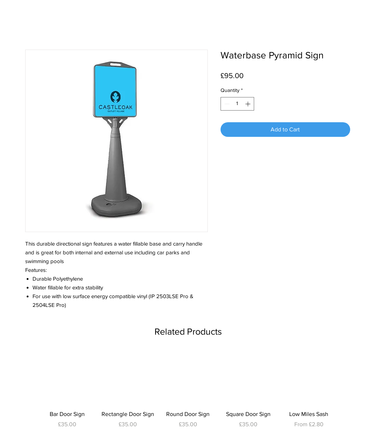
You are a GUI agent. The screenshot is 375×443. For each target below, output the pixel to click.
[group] (188, 394)
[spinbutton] (237, 103)
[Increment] (248, 103)
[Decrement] (226, 103)
